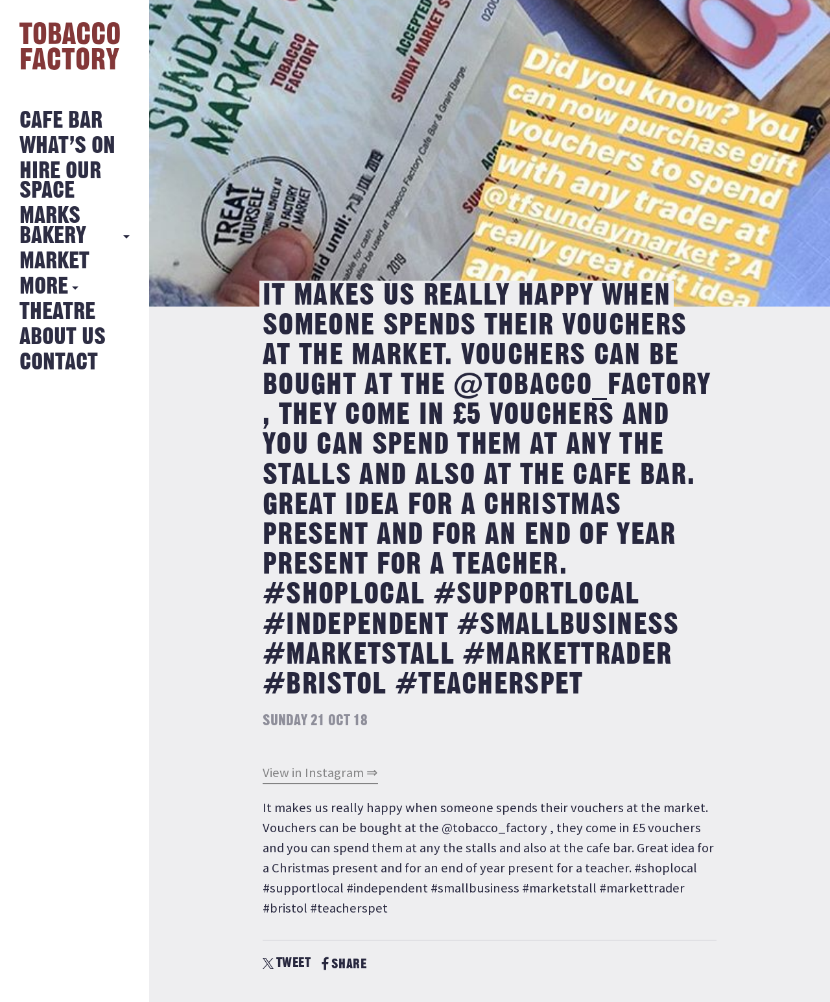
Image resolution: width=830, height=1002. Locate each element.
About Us (62, 337)
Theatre (57, 312)
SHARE (344, 964)
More (43, 287)
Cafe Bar (60, 121)
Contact (58, 363)
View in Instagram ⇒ (320, 772)
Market (54, 261)
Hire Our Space (60, 181)
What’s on (67, 146)
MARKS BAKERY (52, 226)
